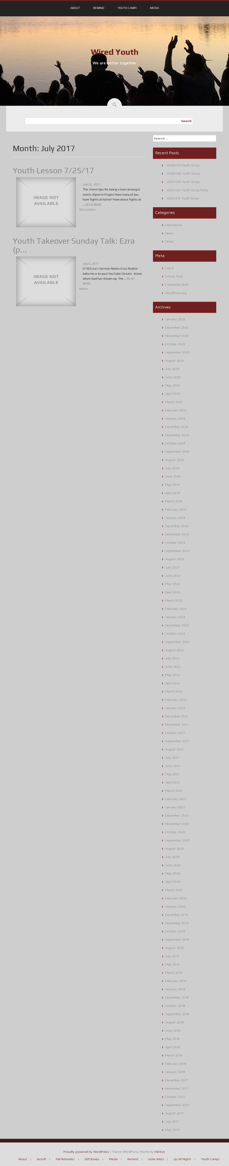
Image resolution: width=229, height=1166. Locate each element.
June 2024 (172, 476)
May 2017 (172, 1130)
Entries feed (174, 276)
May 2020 (172, 873)
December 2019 (176, 915)
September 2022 (177, 642)
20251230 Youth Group (183, 182)
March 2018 (173, 1055)
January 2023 (175, 617)
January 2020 (175, 906)
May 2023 (172, 584)
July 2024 (172, 468)
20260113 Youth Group (182, 165)
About (75, 8)
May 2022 (172, 675)
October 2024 (175, 443)
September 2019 (177, 939)
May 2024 (172, 484)
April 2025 (172, 393)
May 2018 (172, 1039)
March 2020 (174, 890)
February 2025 (176, 410)
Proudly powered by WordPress (86, 1151)
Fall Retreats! (65, 1159)
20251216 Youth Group (182, 198)
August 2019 (174, 948)
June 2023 (172, 575)
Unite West (156, 1159)
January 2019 (175, 989)
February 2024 (176, 509)
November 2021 (177, 724)
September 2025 (177, 352)
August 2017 (174, 1113)
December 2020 (177, 815)
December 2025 (176, 327)
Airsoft (41, 1159)
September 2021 (177, 741)
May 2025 (172, 385)
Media (154, 8)
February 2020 (176, 898)
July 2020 (172, 857)
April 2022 (172, 683)
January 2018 (175, 1072)
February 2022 (176, 699)
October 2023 (175, 542)
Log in (169, 268)
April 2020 (172, 881)
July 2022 (172, 658)
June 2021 (172, 766)
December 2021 (176, 716)
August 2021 (174, 749)
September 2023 (177, 551)
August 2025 (174, 360)
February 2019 (175, 981)
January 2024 (175, 518)
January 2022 (175, 708)
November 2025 (177, 336)
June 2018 (172, 1030)
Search (186, 121)
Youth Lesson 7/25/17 (53, 170)
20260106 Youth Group (183, 173)
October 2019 (175, 931)
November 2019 (177, 923)
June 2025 (172, 377)
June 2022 (172, 666)
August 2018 (174, 1022)
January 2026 (175, 319)
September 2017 (177, 1105)
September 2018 (177, 1014)
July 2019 (172, 956)
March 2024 (173, 501)
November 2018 (177, 997)
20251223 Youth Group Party (187, 190)
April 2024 (172, 493)
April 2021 (172, 782)
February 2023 (176, 608)
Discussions (87, 209)
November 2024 (177, 435)
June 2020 (173, 865)
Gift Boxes (92, 1159)
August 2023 (174, 559)
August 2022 (174, 650)
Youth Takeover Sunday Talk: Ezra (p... (74, 245)
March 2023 (173, 600)
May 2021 (172, 774)
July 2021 (172, 757)
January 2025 (175, 418)
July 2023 (172, 567)
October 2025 (175, 344)
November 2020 (177, 824)
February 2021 (175, 799)
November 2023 (177, 534)
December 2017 (176, 1080)
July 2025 (172, 369)
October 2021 (175, 733)
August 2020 (174, 848)
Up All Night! (182, 1159)
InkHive (160, 1151)
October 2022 (175, 633)
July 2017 (172, 1121)
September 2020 (177, 840)
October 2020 (175, 832)
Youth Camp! (127, 8)
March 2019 (173, 972)
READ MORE (93, 204)
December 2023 (176, 526)
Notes (83, 288)
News (169, 233)
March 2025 (173, 402)
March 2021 (173, 790)
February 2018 (175, 1063)
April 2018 (172, 1047)
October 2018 (175, 1006)
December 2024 (176, 427)
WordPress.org (176, 293)
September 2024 (177, 451)
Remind (98, 8)
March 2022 (173, 691)
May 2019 (172, 964)
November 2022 (177, 625)
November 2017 (177, 1088)
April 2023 (172, 592)
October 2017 (175, 1096)
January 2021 (175, 807)
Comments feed (176, 284)
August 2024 (174, 460)
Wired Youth (114, 52)
